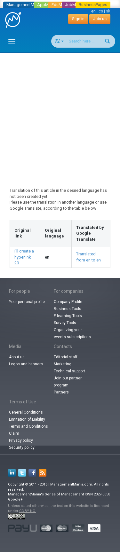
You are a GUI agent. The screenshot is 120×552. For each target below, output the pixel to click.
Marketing (62, 364)
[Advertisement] (60, 114)
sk (108, 11)
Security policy (22, 447)
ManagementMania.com (71, 484)
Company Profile (68, 301)
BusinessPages (93, 4)
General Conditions (26, 412)
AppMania (46, 4)
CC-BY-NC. (27, 511)
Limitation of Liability (27, 419)
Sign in (78, 18)
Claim (14, 433)
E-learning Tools (68, 316)
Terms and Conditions (28, 426)
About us (17, 357)
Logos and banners (26, 364)
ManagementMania (24, 4)
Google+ (15, 499)
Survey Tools (65, 323)
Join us (100, 18)
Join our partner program (68, 381)
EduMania (61, 4)
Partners (61, 392)
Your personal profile (27, 301)
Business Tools (67, 309)
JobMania (74, 4)
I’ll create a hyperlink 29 (24, 257)
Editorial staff (65, 357)
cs (101, 11)
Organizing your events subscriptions (72, 333)
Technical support (69, 371)
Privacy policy (21, 440)
